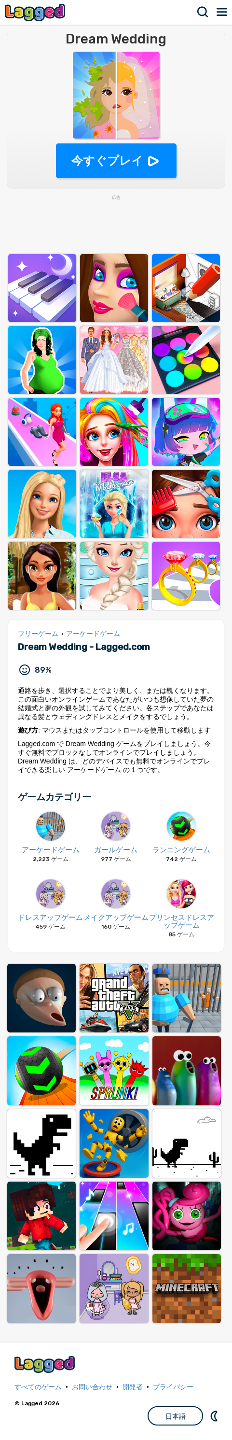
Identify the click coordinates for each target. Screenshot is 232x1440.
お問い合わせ (92, 1387)
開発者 (133, 1387)
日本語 (175, 1416)
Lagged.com (45, 1364)
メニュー (222, 12)
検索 (203, 12)
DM (215, 1416)
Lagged (36, 12)
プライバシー (173, 1387)
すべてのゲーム (38, 1387)
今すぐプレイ (107, 160)
